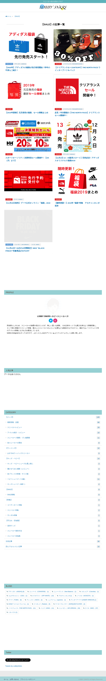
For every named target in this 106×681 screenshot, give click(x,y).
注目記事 (53, 540)
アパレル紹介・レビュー (53, 431)
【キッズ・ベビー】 (53, 457)
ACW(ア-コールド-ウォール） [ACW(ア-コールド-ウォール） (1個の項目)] (18, 603)
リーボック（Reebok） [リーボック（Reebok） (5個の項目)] (42, 603)
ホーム (6, 678)
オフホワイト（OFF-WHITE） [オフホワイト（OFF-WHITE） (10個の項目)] (43, 594)
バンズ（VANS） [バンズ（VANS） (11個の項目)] (47, 607)
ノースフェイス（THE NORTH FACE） (73, 63)
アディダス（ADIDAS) (20, 63)
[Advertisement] (53, 272)
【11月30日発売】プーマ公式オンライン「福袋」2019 (27, 202)
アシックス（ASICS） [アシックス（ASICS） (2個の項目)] (35, 598)
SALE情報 (53, 493)
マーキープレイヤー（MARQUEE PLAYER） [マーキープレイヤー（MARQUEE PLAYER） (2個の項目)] (70, 603)
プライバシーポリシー (27, 678)
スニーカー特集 (53, 509)
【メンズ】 (9, 63)
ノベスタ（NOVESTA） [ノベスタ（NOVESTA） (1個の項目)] (85, 594)
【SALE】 (58, 63)
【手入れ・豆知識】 (53, 519)
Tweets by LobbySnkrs (13, 665)
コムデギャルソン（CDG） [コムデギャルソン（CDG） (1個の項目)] (17, 594)
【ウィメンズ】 (53, 447)
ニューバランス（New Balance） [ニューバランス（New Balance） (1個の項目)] (65, 590)
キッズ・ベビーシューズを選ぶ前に (53, 462)
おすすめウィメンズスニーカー (53, 452)
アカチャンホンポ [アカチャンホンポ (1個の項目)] (65, 594)
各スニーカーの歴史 (53, 442)
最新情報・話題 (53, 421)
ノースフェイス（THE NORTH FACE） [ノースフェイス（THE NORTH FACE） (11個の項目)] (22, 607)
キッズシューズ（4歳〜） (53, 483)
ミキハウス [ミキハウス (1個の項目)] (12, 611)
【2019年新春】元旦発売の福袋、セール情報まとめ (26, 112)
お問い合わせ (14, 678)
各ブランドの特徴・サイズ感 (53, 473)
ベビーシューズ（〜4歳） (53, 478)
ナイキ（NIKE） (36, 243)
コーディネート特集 (53, 504)
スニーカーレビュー (53, 426)
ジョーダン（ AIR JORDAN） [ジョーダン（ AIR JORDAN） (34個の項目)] (69, 607)
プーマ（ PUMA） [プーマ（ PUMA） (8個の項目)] (15, 598)
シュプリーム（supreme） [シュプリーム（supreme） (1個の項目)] (56, 598)
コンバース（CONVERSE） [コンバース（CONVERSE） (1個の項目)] (39, 590)
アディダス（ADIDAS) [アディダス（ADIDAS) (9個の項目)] (16, 590)
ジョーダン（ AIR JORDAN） (22, 243)
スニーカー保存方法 (53, 529)
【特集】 (53, 499)
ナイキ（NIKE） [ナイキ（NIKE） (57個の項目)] (91, 607)
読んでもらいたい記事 (53, 545)
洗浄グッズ (53, 524)
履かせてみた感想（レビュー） (53, 467)
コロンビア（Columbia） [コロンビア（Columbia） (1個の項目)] (90, 590)
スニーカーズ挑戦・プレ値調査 (53, 436)
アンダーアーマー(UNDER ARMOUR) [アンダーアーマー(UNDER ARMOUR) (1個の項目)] (83, 598)
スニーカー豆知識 (53, 535)
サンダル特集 (53, 514)
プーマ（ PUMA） (18, 198)
